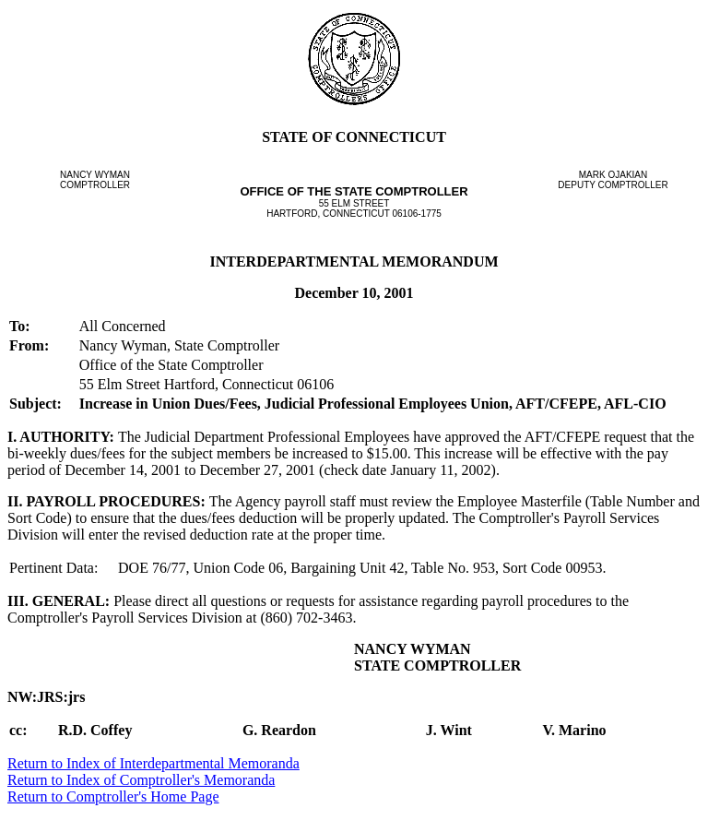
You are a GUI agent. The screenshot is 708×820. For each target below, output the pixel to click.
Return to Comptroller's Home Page (113, 796)
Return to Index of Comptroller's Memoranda (141, 780)
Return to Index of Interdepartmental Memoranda (153, 763)
